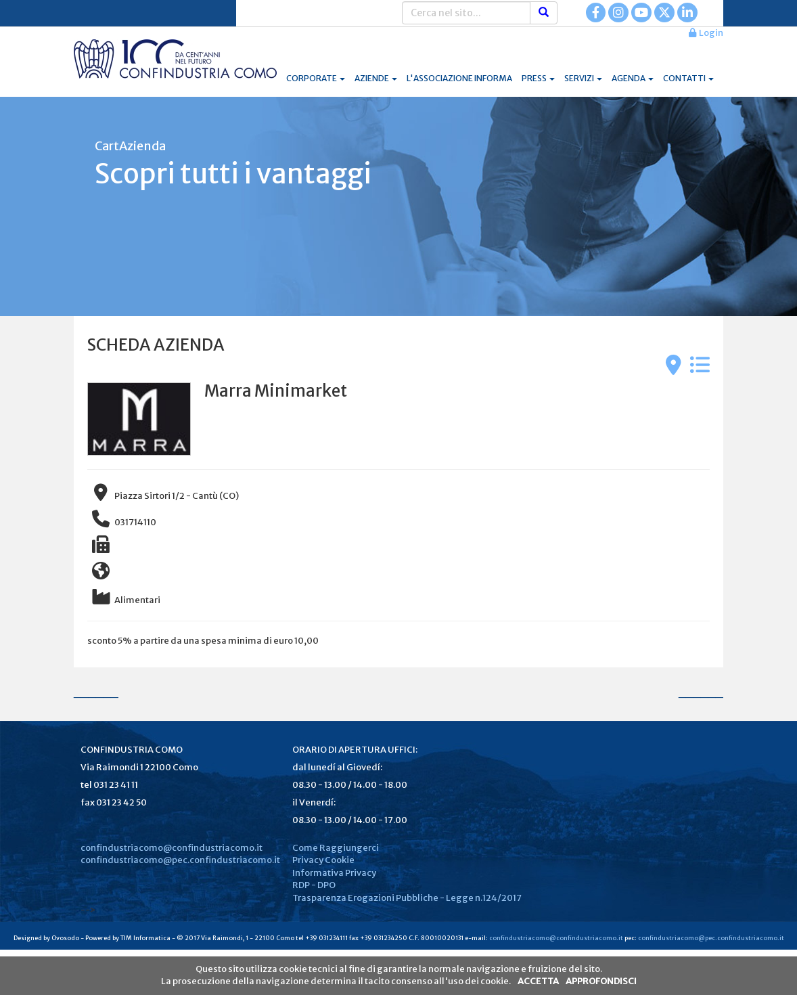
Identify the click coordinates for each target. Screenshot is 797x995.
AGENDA (633, 78)
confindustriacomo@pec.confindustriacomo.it (180, 860)
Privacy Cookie (323, 860)
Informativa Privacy (334, 873)
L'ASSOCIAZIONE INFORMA (459, 78)
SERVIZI (583, 78)
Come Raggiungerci (335, 848)
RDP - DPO (314, 885)
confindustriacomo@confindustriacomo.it (172, 848)
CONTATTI (688, 78)
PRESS (538, 78)
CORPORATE (315, 78)
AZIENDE (376, 78)
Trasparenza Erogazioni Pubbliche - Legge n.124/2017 (407, 898)
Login (706, 33)
